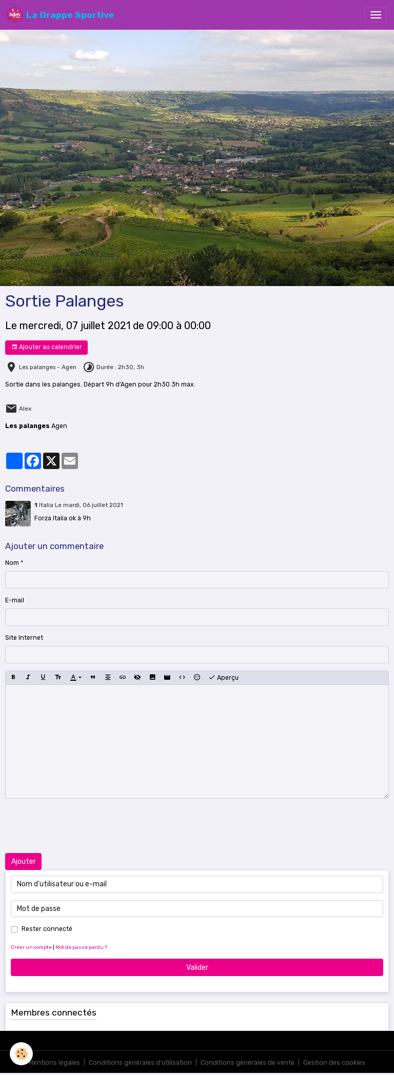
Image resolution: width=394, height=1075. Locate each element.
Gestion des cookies (334, 1062)
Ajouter (23, 861)
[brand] (60, 15)
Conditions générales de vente (247, 1062)
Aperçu (223, 677)
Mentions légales (54, 1062)
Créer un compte (31, 947)
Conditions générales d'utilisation (140, 1062)
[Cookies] (21, 1053)
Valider (197, 967)
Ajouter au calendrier (46, 347)
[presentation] (83, 826)
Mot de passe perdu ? (81, 947)
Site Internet (24, 637)
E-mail (14, 600)
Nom (12, 562)
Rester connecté (47, 928)
